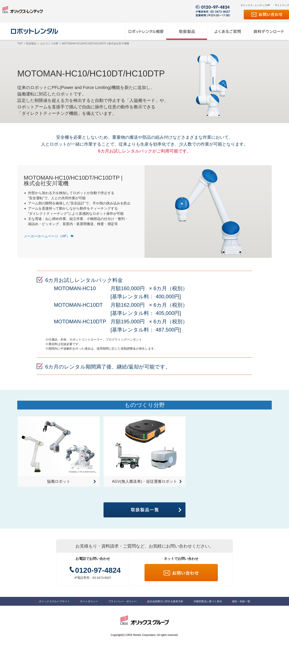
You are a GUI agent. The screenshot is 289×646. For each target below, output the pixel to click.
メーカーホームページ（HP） (47, 236)
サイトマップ (282, 5)
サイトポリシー (89, 601)
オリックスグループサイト (54, 601)
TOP (19, 43)
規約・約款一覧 (241, 601)
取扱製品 (31, 43)
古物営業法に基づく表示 (207, 601)
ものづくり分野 (49, 43)
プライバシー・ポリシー (122, 601)
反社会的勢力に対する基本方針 (165, 601)
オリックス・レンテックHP (255, 5)
